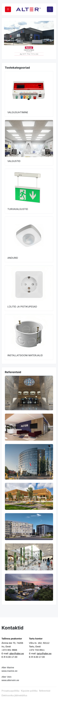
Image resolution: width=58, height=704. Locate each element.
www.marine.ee (9, 671)
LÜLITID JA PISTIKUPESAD (22, 306)
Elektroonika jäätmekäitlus (14, 695)
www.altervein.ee (10, 680)
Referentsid (44, 691)
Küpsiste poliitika (29, 691)
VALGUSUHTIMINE (17, 112)
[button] (6, 50)
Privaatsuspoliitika (10, 691)
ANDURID (12, 257)
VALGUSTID (13, 161)
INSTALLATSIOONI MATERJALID (25, 355)
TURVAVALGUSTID (17, 209)
